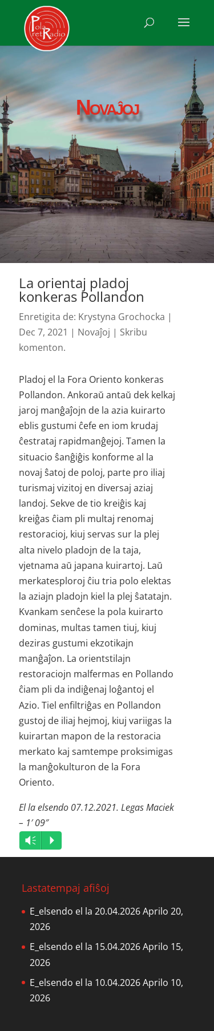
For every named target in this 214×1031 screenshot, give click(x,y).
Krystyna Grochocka (121, 316)
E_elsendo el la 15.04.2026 (85, 946)
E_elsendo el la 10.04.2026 (85, 982)
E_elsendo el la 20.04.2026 (85, 911)
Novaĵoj (94, 332)
